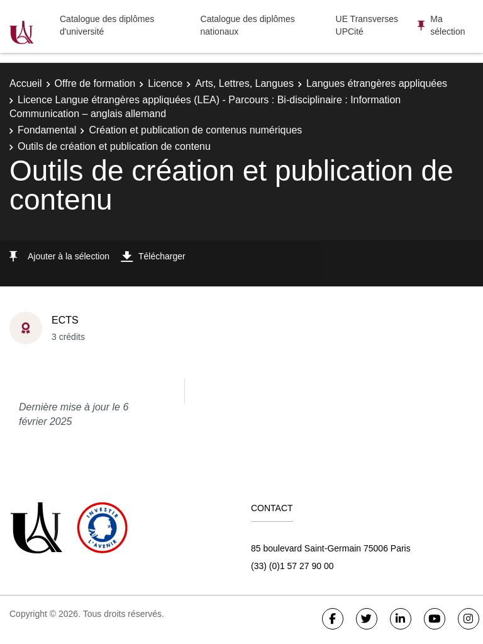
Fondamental (47, 130)
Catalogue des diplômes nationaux (248, 25)
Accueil (25, 83)
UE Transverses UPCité (367, 25)
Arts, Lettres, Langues (244, 83)
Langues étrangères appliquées (376, 83)
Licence (165, 83)
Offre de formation (95, 83)
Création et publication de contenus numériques (195, 130)
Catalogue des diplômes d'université (107, 25)
